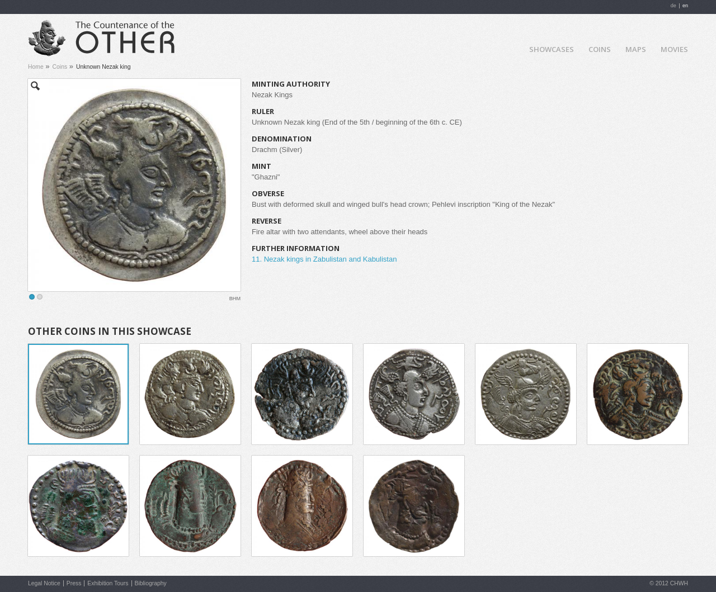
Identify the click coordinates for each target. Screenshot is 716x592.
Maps (635, 49)
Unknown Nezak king (103, 67)
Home (512, 48)
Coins (599, 49)
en (685, 5)
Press (74, 583)
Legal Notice (44, 583)
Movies (674, 49)
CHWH (679, 583)
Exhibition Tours (107, 583)
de (673, 5)
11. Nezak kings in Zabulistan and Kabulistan (324, 259)
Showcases (551, 49)
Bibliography (151, 583)
